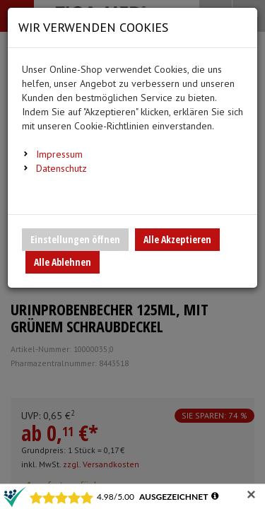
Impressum (59, 154)
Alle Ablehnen (62, 262)
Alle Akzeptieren (177, 239)
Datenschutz (61, 168)
